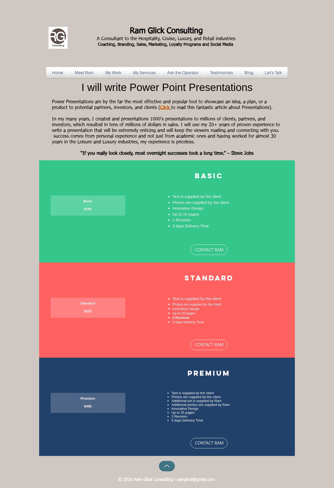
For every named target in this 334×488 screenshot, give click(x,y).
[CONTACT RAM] (209, 250)
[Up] (167, 466)
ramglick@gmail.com (196, 480)
